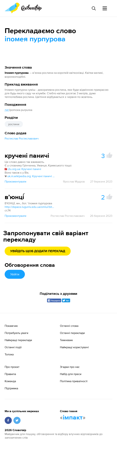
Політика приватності (73, 381)
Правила (10, 374)
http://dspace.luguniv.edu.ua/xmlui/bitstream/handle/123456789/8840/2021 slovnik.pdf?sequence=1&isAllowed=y (30, 206)
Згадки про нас (70, 366)
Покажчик (11, 325)
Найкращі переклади (18, 340)
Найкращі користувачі (74, 347)
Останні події (13, 347)
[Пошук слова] (93, 8)
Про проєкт (12, 366)
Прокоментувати (15, 181)
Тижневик (66, 340)
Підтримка (11, 388)
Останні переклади (72, 332)
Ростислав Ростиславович (22, 138)
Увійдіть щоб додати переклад (37, 251)
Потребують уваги (16, 332)
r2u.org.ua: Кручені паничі (23, 169)
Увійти (14, 274)
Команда (10, 381)
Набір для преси (70, 374)
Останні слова (69, 325)
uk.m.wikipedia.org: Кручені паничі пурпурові (30, 176)
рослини (13, 124)
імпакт (73, 417)
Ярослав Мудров (74, 181)
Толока (9, 354)
